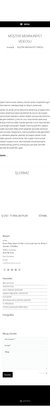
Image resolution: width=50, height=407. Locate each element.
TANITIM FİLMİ (8, 287)
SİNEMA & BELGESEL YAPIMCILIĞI (15, 293)
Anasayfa (10, 47)
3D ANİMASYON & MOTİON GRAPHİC (17, 300)
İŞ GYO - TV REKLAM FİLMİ (14, 216)
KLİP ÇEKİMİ (7, 297)
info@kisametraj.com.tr (12, 263)
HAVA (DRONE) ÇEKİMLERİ (13, 290)
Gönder (7, 374)
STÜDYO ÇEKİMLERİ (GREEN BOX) (15, 307)
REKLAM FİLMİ (8, 283)
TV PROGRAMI (8, 304)
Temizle (42, 373)
